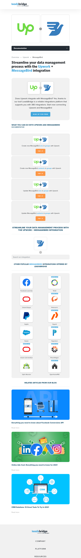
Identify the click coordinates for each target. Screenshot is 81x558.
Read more (15, 428)
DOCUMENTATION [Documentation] (18, 127)
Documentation (20, 48)
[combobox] (41, 257)
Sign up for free (40, 114)
